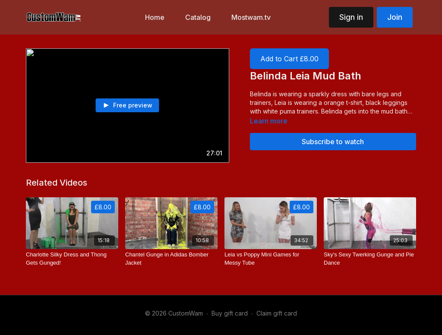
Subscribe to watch (333, 141)
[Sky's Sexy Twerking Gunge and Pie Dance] (370, 258)
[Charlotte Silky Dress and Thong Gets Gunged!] (72, 258)
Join (394, 17)
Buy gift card (230, 313)
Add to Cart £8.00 (289, 58)
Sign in (351, 17)
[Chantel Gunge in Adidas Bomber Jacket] (171, 258)
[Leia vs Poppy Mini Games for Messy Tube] (270, 258)
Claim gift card (276, 313)
